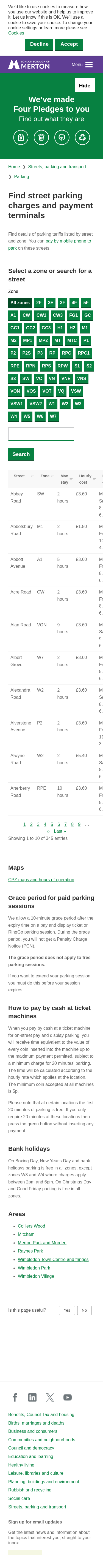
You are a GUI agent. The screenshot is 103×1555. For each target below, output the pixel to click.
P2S (27, 353)
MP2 (43, 340)
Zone (13, 291)
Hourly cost (85, 479)
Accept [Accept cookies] (69, 44)
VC (39, 378)
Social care (19, 1498)
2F (38, 302)
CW (26, 315)
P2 (13, 353)
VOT (46, 391)
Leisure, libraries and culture (35, 1473)
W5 (27, 416)
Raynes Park (30, 1251)
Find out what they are (51, 118)
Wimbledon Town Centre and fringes (53, 1259)
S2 (89, 366)
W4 (13, 416)
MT (57, 340)
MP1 (27, 340)
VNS (81, 378)
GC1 (15, 328)
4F (74, 302)
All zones (20, 302)
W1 (52, 403)
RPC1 (84, 353)
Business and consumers (32, 1431)
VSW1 (16, 403)
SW (26, 378)
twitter (50, 1397)
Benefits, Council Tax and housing (41, 1414)
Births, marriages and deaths (36, 1423)
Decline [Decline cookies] (39, 44)
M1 (85, 328)
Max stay (64, 479)
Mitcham (26, 1234)
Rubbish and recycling (29, 1490)
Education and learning (30, 1456)
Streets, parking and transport (57, 166)
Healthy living (21, 1465)
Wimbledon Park (34, 1268)
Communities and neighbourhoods (41, 1439)
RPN (30, 366)
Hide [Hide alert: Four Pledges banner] (84, 86)
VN (52, 378)
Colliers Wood (31, 1226)
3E (51, 302)
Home (14, 166)
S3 (13, 378)
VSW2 (35, 403)
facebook (14, 1397)
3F (62, 302)
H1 (60, 328)
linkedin (32, 1397)
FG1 (73, 315)
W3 (78, 403)
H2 (72, 328)
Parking (21, 176)
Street (19, 476)
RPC (66, 353)
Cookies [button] (16, 33)
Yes (67, 1310)
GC (87, 315)
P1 (86, 340)
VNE (66, 378)
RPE (15, 366)
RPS (46, 366)
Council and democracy (31, 1448)
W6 (40, 416)
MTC (72, 340)
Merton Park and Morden (42, 1242)
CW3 (58, 315)
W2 (65, 403)
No (84, 1310)
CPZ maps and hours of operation (41, 879)
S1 (77, 366)
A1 (13, 315)
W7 (53, 416)
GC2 (30, 328)
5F (86, 302)
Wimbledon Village (36, 1276)
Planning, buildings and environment (43, 1481)
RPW (63, 366)
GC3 (46, 328)
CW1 (41, 315)
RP (52, 353)
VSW (76, 391)
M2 (13, 340)
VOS (31, 391)
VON (15, 391)
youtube (67, 1397)
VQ (61, 391)
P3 (40, 353)
